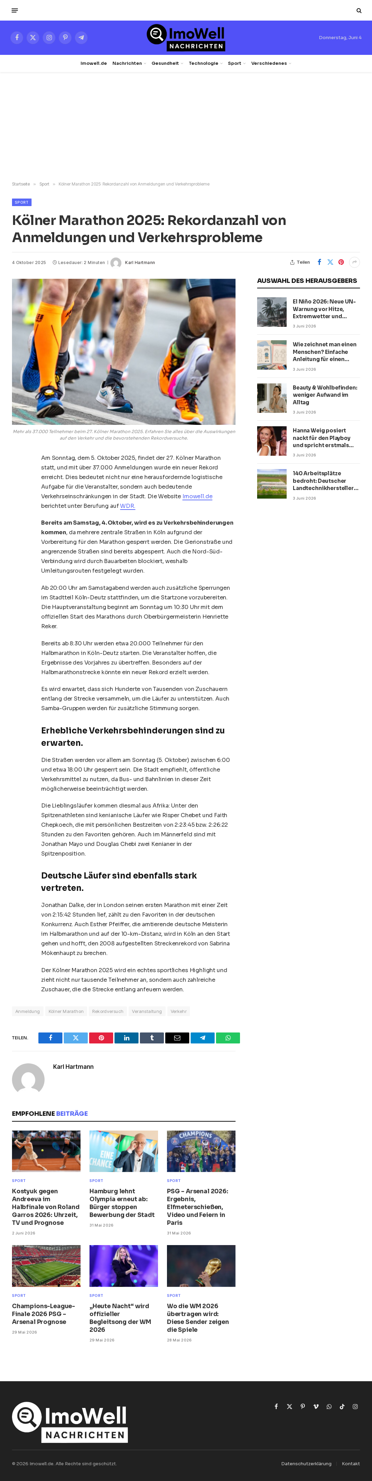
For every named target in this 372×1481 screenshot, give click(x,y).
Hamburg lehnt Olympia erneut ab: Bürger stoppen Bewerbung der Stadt (122, 1203)
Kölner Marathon (66, 1011)
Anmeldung (27, 1011)
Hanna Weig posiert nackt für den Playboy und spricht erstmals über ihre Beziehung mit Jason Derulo (325, 438)
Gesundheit (165, 63)
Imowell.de (94, 63)
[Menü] (15, 10)
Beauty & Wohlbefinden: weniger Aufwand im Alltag (325, 395)
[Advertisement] (186, 127)
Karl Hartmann (140, 262)
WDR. (127, 506)
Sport (234, 63)
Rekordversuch (107, 1011)
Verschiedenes (269, 63)
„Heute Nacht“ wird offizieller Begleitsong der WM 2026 (120, 1318)
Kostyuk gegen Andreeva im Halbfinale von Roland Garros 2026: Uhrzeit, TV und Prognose (45, 1207)
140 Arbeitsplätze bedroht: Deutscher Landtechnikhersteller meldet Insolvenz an (323, 481)
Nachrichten (127, 63)
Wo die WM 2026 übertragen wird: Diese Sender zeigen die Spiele (198, 1318)
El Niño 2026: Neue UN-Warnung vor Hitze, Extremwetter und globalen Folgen (324, 309)
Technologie (203, 63)
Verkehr (179, 1011)
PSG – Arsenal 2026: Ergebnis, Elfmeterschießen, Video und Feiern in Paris (197, 1207)
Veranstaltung (147, 1011)
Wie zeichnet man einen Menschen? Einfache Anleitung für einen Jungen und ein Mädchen (325, 352)
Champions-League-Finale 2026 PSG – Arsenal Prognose (43, 1314)
